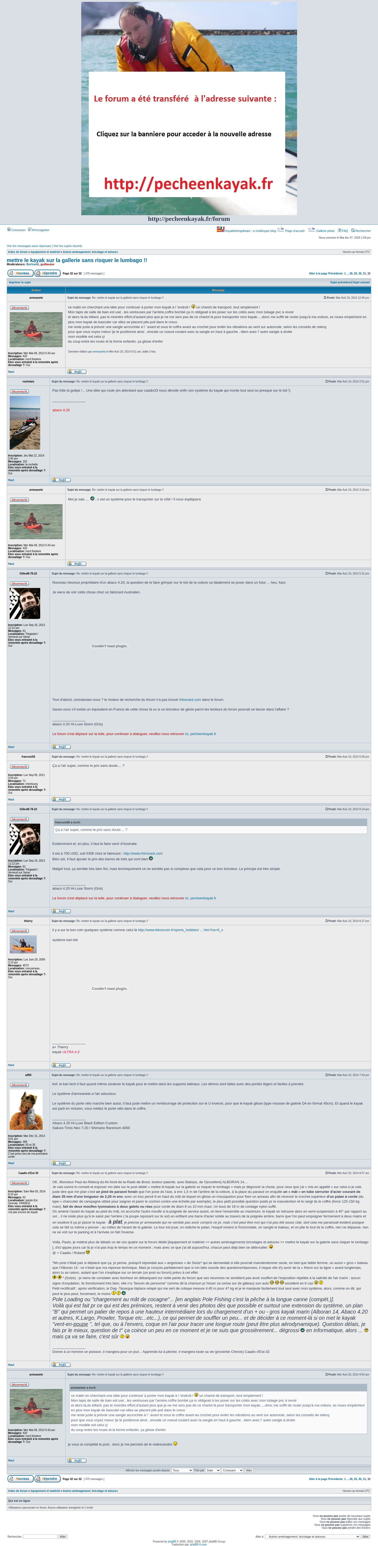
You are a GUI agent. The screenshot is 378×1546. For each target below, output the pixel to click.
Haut (11, 371)
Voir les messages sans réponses (29, 246)
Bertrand (32, 264)
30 (360, 273)
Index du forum (18, 251)
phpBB (172, 1541)
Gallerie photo (322, 230)
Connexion (16, 230)
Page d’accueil (291, 230)
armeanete (99, 351)
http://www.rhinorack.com (143, 853)
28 (350, 273)
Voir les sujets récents (67, 246)
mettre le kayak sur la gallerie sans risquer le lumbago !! (77, 260)
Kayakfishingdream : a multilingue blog (247, 230)
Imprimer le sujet (20, 282)
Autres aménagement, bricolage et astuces (90, 251)
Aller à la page (318, 273)
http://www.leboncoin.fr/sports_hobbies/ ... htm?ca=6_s (180, 930)
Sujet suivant (361, 282)
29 (355, 273)
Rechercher (361, 230)
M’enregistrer (38, 230)
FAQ (343, 230)
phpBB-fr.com (198, 1544)
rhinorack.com (190, 700)
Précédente (335, 273)
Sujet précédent (341, 282)
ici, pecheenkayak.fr (200, 734)
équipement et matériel (45, 251)
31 (364, 273)
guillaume (47, 264)
